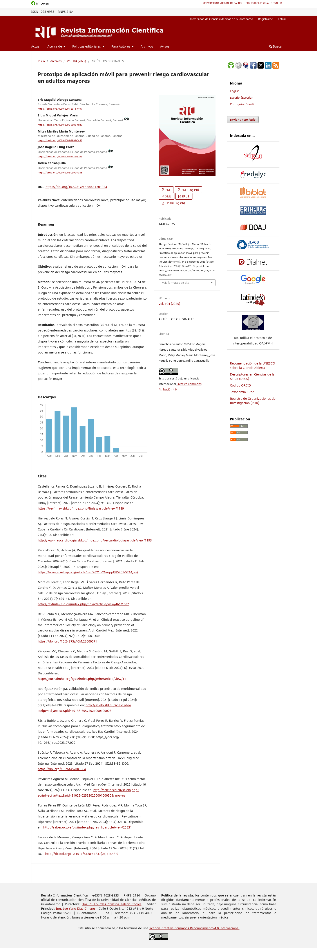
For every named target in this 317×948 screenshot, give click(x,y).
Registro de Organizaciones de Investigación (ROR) (252, 400)
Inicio (41, 61)
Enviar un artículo (242, 119)
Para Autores (121, 46)
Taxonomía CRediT (243, 392)
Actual (35, 46)
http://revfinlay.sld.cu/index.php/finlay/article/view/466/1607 (83, 604)
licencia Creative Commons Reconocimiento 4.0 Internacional (194, 928)
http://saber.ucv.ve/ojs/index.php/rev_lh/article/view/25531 (87, 827)
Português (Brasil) (242, 104)
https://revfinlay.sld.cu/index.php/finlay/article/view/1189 (81, 508)
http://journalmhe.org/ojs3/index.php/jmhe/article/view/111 (83, 679)
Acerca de (55, 46)
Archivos (147, 46)
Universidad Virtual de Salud (222, 3)
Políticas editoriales (87, 46)
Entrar (282, 19)
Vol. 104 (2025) (76, 61)
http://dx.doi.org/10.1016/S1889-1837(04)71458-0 (81, 854)
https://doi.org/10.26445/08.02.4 (62, 769)
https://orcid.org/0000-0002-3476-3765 (60, 156)
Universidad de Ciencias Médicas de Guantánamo (221, 19)
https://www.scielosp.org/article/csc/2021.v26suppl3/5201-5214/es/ (88, 572)
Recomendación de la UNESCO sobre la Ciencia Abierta (252, 365)
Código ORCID (240, 385)
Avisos (164, 46)
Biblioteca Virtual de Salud (264, 3)
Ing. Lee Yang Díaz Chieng (75, 908)
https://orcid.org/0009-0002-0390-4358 (60, 172)
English (234, 91)
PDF (168, 190)
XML (168, 196)
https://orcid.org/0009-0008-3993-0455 (60, 140)
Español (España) (241, 97)
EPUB (185, 196)
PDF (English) (190, 190)
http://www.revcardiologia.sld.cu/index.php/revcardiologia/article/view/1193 (95, 540)
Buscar (276, 46)
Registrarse (265, 19)
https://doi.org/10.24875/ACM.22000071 (67, 641)
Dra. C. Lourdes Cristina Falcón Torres (111, 904)
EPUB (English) (175, 203)
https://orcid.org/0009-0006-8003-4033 (60, 124)
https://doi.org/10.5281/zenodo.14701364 (76, 187)
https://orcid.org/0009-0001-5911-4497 (60, 108)
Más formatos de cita (175, 283)
